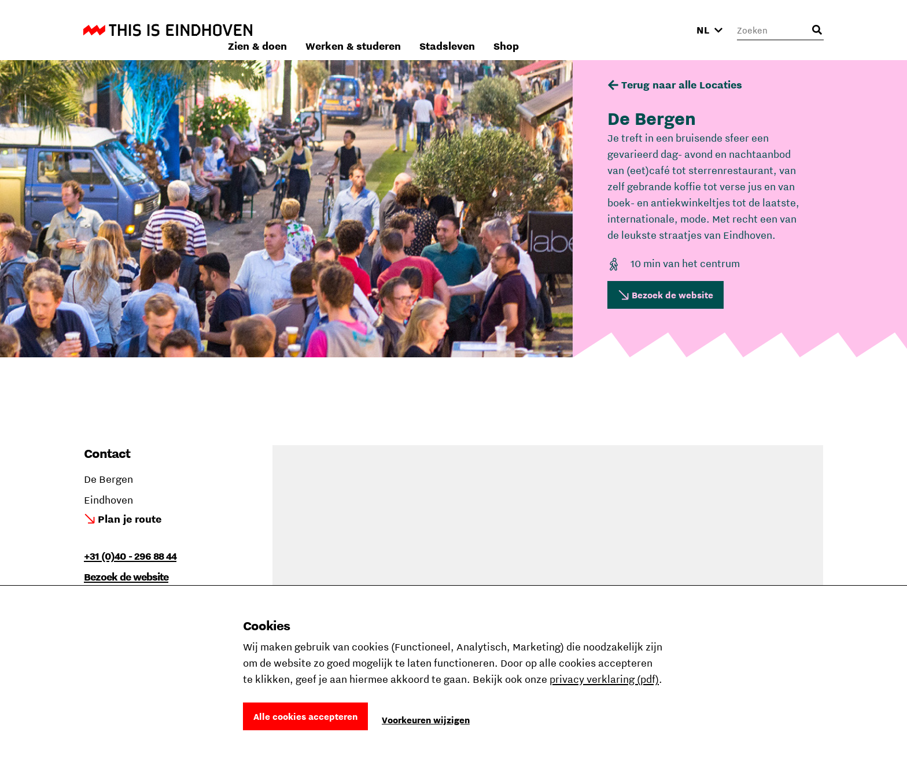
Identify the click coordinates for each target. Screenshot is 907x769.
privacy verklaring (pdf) (604, 679)
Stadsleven (601, 29)
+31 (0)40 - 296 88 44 (130, 556)
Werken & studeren (507, 29)
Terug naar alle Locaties (681, 85)
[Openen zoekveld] (817, 30)
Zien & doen (411, 29)
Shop (660, 29)
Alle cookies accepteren (305, 716)
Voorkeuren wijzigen (426, 720)
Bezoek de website (672, 295)
